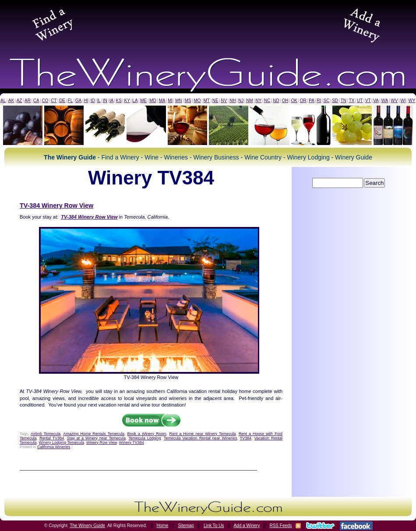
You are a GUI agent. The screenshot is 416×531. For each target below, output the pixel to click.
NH (232, 100)
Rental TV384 (51, 438)
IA (111, 100)
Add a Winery (246, 525)
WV (394, 100)
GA (78, 100)
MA (162, 100)
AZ (19, 100)
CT (53, 100)
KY (127, 100)
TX (352, 100)
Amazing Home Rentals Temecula (93, 434)
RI (319, 100)
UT (360, 100)
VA (376, 100)
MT (206, 100)
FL (70, 100)
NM (249, 100)
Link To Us (214, 525)
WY (411, 100)
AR (28, 100)
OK (294, 100)
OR (303, 100)
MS (187, 100)
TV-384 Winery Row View (56, 205)
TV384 (246, 438)
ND (276, 100)
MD (152, 100)
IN (105, 100)
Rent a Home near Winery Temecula (202, 434)
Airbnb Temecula (45, 434)
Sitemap (186, 525)
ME (143, 100)
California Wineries (54, 447)
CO (45, 100)
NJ (240, 100)
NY (258, 100)
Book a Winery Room (146, 434)
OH (285, 100)
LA (134, 100)
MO (197, 100)
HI (86, 100)
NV (224, 100)
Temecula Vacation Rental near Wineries (200, 438)
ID (93, 100)
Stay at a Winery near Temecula (96, 438)
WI (402, 100)
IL (99, 100)
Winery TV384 (131, 442)
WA (384, 100)
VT (368, 100)
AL (3, 100)
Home (163, 525)
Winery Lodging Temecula (61, 442)
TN (343, 100)
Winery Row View (101, 442)
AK (11, 100)
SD (335, 100)
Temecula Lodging (144, 438)
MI (170, 100)
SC (327, 100)
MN (178, 100)
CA (36, 100)
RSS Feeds (280, 525)
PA (311, 100)
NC (267, 100)
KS (119, 100)
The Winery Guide (87, 525)
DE (62, 100)
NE (215, 100)
